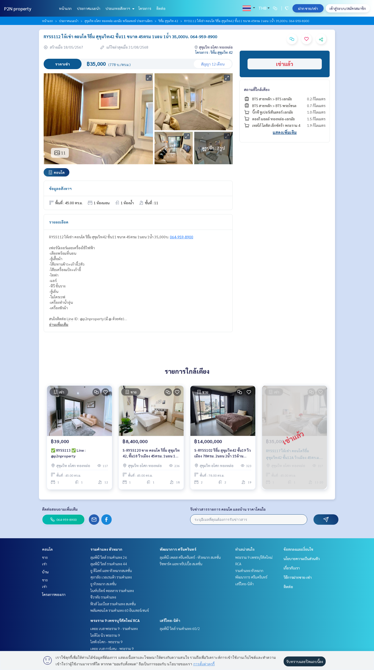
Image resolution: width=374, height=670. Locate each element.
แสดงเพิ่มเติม (285, 132)
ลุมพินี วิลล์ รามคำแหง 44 (108, 563)
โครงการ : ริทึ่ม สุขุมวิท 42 (214, 52)
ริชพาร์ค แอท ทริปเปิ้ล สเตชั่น (181, 563)
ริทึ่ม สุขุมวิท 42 (168, 21)
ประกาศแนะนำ (88, 8)
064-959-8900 (181, 236)
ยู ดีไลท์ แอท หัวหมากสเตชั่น (111, 570)
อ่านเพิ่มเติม (58, 324)
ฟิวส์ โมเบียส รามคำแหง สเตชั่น (113, 603)
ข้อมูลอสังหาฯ (60, 188)
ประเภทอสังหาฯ (119, 8)
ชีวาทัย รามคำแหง (103, 597)
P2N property (17, 8)
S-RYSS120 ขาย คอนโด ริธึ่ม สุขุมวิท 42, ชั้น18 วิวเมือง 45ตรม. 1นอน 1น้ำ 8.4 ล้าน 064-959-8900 (151, 453)
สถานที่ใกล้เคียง (257, 89)
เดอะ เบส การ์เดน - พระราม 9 (112, 648)
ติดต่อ (160, 8)
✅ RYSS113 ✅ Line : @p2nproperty (68, 453)
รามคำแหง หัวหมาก (106, 549)
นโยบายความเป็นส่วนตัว (302, 558)
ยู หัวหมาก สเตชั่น (103, 583)
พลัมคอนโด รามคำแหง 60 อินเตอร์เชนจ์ (119, 610)
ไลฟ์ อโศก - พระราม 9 (106, 641)
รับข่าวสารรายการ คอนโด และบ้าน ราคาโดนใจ (228, 509)
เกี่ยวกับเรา (292, 568)
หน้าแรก (65, 8)
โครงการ (144, 8)
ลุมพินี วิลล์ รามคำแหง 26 (108, 557)
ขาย (45, 557)
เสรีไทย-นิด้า (170, 620)
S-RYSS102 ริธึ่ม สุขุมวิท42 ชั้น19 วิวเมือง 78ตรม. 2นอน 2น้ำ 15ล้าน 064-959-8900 (222, 453)
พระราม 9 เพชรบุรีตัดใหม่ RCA (115, 620)
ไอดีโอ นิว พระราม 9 (105, 635)
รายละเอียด (58, 222)
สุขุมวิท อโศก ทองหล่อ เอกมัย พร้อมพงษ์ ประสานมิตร (118, 21)
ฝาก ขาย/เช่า (308, 8)
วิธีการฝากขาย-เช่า (298, 577)
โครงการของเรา (53, 594)
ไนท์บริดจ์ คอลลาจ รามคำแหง (112, 590)
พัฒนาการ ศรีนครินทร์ (178, 549)
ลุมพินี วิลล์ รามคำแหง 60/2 (180, 628)
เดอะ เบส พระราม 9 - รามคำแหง (114, 628)
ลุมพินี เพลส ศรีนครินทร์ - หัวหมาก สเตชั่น (190, 557)
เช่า (44, 563)
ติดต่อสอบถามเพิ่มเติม (60, 509)
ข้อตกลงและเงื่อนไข (298, 549)
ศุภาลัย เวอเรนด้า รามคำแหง (111, 577)
